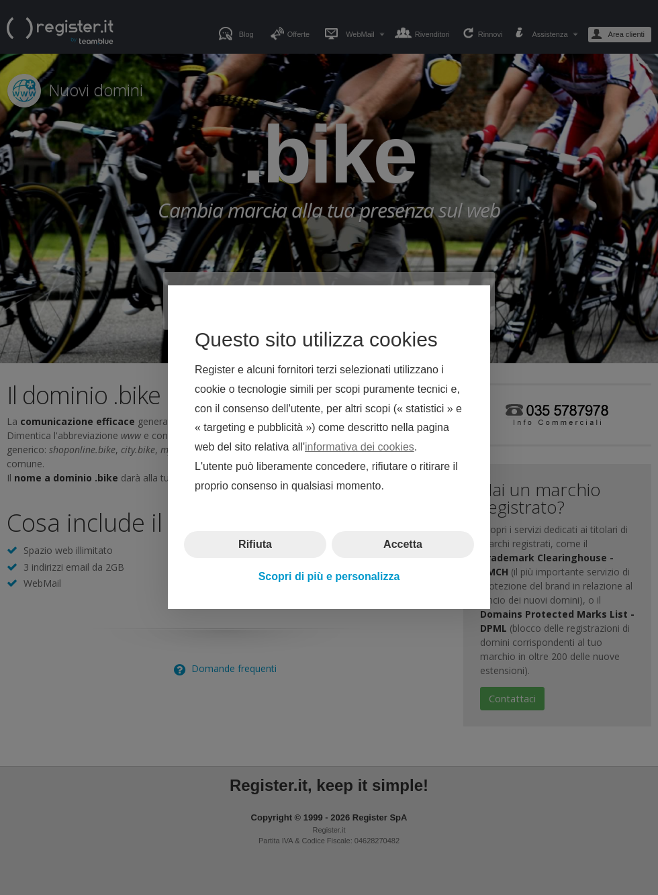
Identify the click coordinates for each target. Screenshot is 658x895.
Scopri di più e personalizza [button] (329, 576)
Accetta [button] (402, 544)
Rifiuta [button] (255, 544)
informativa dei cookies (359, 447)
